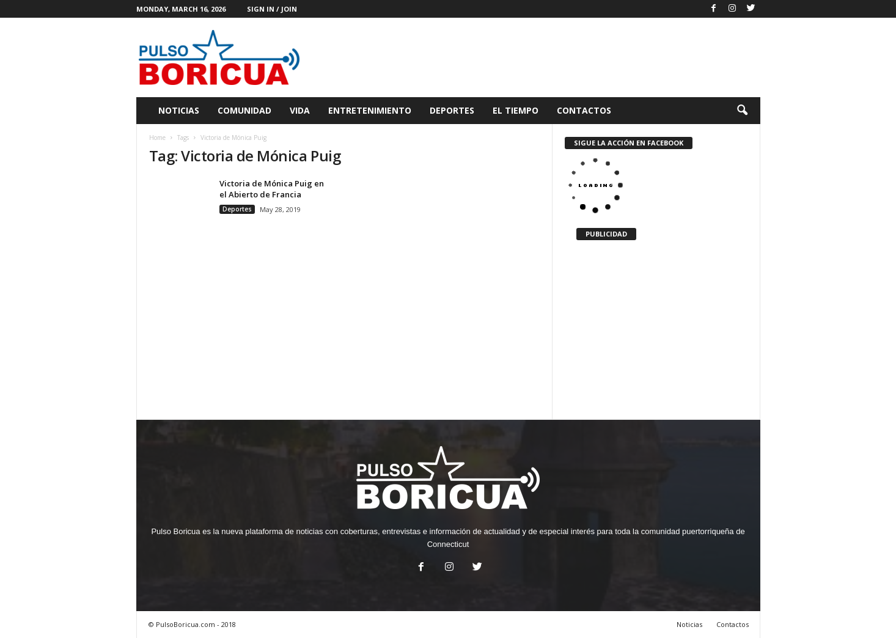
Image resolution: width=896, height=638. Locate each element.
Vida (300, 110)
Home (157, 137)
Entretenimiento (369, 110)
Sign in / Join (272, 8)
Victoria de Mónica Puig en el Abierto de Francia (271, 189)
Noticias (178, 110)
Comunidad (244, 110)
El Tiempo (515, 110)
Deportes (452, 110)
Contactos (584, 110)
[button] (742, 110)
